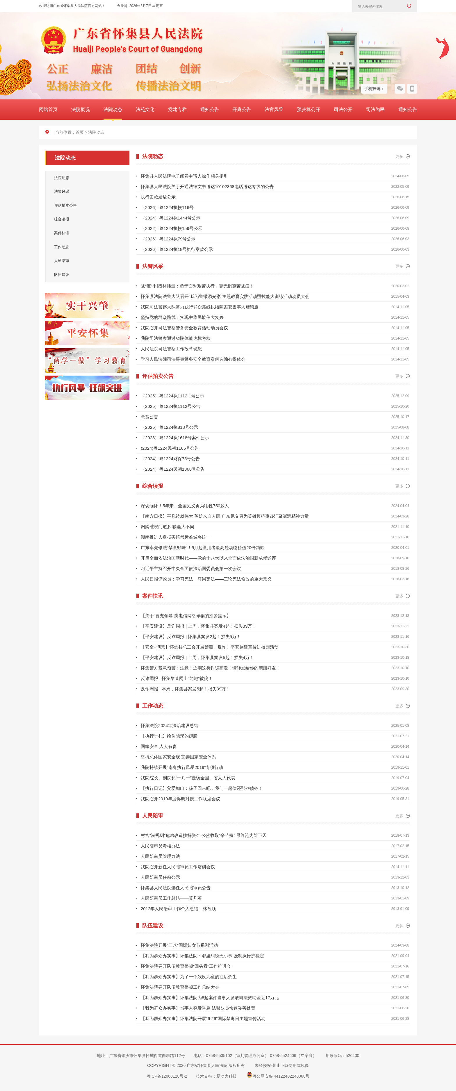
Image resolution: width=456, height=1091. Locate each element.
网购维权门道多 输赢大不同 (167, 526)
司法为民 (375, 109)
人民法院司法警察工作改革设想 (171, 348)
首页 (80, 132)
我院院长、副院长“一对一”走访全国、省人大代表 (188, 777)
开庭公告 (241, 109)
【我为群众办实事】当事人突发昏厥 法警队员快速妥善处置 (198, 1008)
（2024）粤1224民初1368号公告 (173, 469)
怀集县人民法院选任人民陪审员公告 (176, 887)
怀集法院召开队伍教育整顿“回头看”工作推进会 (186, 966)
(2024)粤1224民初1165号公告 (170, 448)
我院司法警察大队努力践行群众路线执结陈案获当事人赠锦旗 (200, 306)
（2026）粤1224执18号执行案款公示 (177, 249)
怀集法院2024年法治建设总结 (169, 725)
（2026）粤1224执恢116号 (167, 207)
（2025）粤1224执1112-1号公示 (172, 395)
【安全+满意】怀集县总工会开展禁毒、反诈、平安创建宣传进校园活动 (210, 646)
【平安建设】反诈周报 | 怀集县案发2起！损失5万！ (191, 636)
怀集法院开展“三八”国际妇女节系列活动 (179, 945)
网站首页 (48, 109)
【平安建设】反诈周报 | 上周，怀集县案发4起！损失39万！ (198, 626)
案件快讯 (84, 236)
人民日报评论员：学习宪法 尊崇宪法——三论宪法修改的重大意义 (206, 578)
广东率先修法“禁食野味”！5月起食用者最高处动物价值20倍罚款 (202, 547)
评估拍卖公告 (84, 207)
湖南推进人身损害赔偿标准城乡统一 (176, 537)
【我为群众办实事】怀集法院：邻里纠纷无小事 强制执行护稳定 (202, 955)
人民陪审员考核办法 (160, 845)
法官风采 (274, 109)
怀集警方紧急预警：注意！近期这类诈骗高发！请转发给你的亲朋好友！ (210, 667)
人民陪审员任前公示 (160, 877)
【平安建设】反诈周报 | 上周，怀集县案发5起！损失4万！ (197, 657)
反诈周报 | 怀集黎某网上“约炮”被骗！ (177, 678)
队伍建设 (84, 280)
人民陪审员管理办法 (160, 856)
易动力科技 (226, 1076)
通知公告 (209, 109)
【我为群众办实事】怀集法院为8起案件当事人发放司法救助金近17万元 (210, 997)
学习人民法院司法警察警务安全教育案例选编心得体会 (193, 359)
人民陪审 (84, 265)
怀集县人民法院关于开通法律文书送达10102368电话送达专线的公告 (207, 186)
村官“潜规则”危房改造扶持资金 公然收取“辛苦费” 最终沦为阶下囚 (204, 835)
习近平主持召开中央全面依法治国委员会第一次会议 (191, 568)
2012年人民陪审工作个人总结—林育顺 (178, 908)
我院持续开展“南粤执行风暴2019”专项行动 (182, 767)
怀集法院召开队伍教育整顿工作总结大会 (180, 987)
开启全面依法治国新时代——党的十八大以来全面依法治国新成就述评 (208, 558)
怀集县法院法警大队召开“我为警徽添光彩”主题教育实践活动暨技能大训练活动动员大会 (225, 296)
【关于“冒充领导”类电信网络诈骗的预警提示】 (186, 615)
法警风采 (84, 192)
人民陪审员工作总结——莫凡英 (171, 898)
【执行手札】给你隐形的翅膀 (169, 735)
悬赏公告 (149, 416)
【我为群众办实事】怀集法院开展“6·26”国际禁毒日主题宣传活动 (203, 1018)
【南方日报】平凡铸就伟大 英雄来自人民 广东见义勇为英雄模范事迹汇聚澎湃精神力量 (225, 516)
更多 (402, 156)
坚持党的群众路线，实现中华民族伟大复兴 (182, 317)
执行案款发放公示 (158, 196)
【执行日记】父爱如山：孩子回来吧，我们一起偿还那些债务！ (202, 788)
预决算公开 (308, 109)
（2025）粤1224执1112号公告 (170, 406)
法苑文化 (145, 109)
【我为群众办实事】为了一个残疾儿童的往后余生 (189, 976)
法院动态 (113, 109)
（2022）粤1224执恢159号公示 (171, 228)
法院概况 (80, 109)
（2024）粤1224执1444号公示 (170, 217)
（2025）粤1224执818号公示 (169, 427)
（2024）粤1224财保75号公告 (170, 458)
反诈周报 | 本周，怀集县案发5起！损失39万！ (185, 688)
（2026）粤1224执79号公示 (168, 238)
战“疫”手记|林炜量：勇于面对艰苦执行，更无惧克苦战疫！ (197, 285)
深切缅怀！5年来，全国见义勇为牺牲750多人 (185, 505)
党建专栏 (177, 109)
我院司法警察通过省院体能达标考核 (176, 338)
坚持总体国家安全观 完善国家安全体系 (178, 756)
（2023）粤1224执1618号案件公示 (175, 437)
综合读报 (84, 222)
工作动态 (84, 251)
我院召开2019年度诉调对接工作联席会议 (180, 798)
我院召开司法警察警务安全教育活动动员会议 (184, 327)
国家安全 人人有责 (159, 746)
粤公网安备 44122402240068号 (278, 1075)
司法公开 (343, 109)
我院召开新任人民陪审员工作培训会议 (178, 866)
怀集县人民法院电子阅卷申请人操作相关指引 (184, 176)
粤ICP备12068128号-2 (167, 1076)
